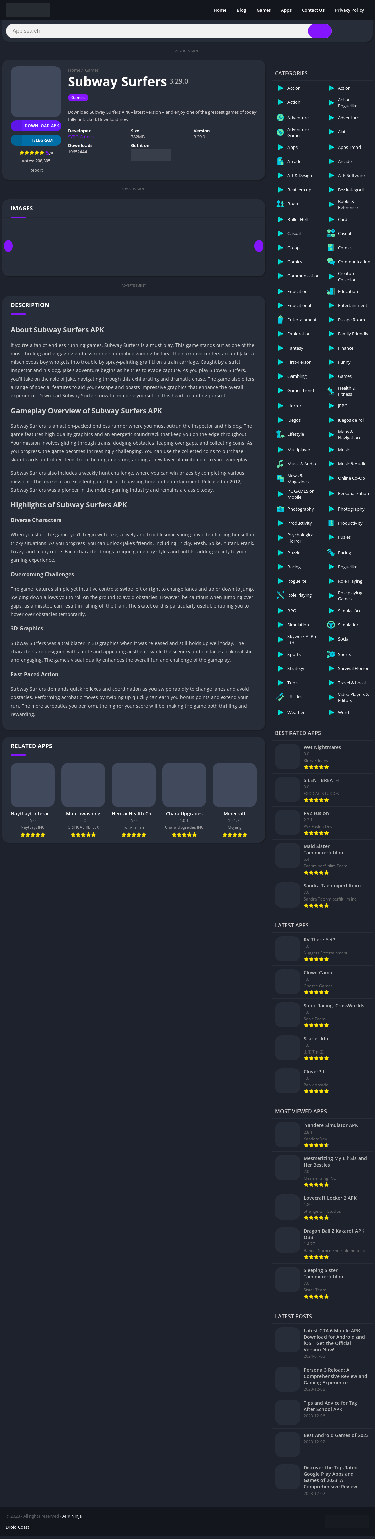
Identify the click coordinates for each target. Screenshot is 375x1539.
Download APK (35, 129)
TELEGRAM (32, 143)
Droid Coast (17, 1530)
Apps (286, 10)
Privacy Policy (349, 10)
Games (264, 10)
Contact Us (313, 10)
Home (220, 10)
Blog (241, 10)
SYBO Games (81, 140)
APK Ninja (72, 1519)
